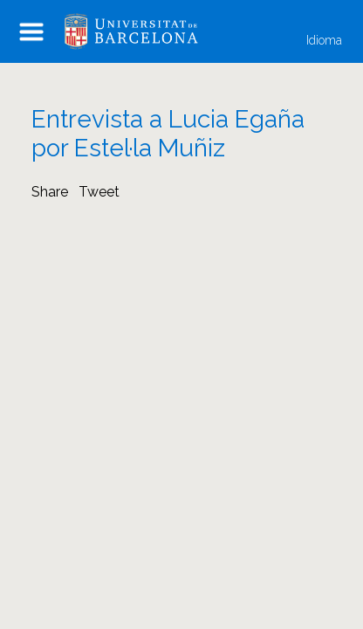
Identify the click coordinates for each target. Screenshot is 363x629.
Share (49, 191)
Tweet (99, 191)
